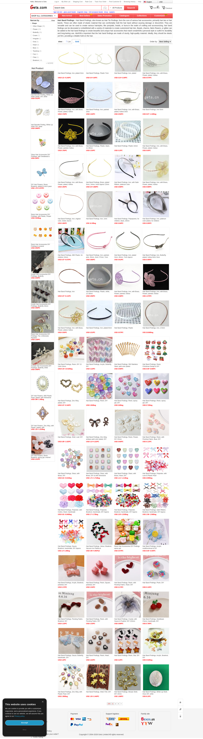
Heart (36, 45)
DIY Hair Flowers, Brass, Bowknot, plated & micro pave (41, 185)
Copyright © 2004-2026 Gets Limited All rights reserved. (101, 734)
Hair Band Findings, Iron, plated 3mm (71, 73)
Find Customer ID (115, 2)
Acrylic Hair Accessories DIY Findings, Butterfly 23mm (41, 305)
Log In (57, 2)
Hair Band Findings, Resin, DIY (97, 401)
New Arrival (67, 16)
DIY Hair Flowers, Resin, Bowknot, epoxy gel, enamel (40, 456)
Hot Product (38, 68)
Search (131, 8)
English (149, 2)
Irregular (37, 39)
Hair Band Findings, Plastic (123, 328)
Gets (38, 7)
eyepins (112, 12)
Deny (24, 729)
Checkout (168, 8)
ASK (180, 709)
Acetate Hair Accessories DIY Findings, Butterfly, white (41, 367)
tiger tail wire (58, 12)
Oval (35, 42)
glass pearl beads (70, 12)
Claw (36, 57)
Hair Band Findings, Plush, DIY (153, 583)
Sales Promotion (105, 16)
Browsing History (129, 2)
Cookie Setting (38, 737)
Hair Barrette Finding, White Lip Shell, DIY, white (42, 125)
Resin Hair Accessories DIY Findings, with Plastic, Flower (41, 215)
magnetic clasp (82, 12)
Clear (53, 20)
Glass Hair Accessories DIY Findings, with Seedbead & (40, 155)
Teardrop (37, 51)
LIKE (180, 702)
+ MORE (49, 63)
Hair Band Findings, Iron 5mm (153, 109)
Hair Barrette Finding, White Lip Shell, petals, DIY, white (42, 96)
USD (160, 2)
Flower (37, 29)
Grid (77, 42)
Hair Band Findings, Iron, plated (125, 73)
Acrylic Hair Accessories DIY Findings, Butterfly (41, 275)
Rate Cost (88, 2)
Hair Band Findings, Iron (66, 291)
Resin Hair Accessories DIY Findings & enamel (40, 245)
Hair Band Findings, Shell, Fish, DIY (98, 692)
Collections (142, 16)
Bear (35, 48)
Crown (36, 35)
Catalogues (124, 16)
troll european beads (96, 12)
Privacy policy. (20, 716)
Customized (159, 16)
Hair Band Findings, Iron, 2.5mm (154, 328)
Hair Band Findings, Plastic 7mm (97, 73)
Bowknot (37, 60)
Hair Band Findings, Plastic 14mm (126, 146)
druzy (106, 12)
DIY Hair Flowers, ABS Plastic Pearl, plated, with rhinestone (41, 397)
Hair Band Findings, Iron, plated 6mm (99, 328)
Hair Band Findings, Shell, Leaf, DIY (70, 437)
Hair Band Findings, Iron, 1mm (96, 219)
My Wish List (65, 2)
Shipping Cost (78, 2)
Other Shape (39, 26)
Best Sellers (85, 16)
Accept (24, 723)
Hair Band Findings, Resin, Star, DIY (126, 655)
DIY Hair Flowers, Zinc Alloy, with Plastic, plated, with (42, 426)
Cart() (156, 8)
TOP (180, 716)
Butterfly (37, 32)
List (69, 42)
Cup (35, 54)
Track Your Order (100, 2)
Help (139, 2)
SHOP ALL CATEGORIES (42, 16)
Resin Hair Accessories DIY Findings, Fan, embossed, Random (40, 336)
